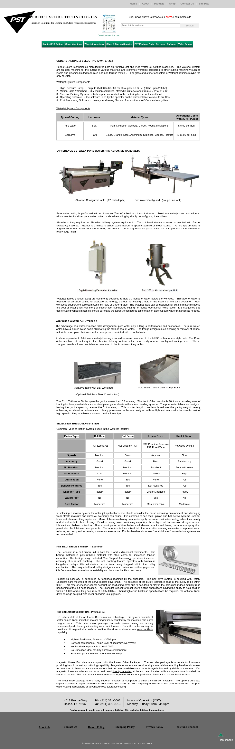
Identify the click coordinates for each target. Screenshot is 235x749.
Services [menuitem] (160, 44)
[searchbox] (150, 25)
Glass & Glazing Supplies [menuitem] (119, 44)
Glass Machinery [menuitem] (73, 44)
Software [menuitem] (171, 44)
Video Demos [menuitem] (185, 44)
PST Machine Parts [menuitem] (144, 44)
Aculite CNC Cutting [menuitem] (52, 44)
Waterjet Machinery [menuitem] (94, 44)
